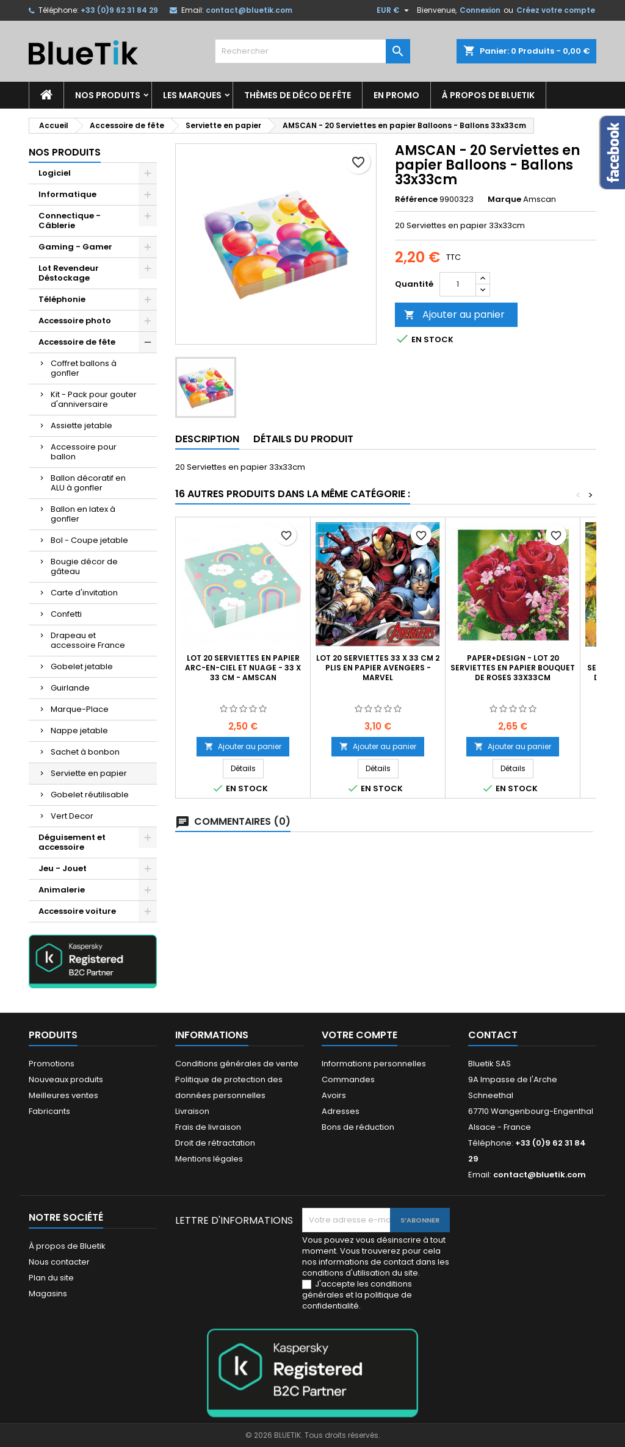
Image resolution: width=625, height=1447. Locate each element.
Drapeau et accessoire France (88, 640)
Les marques (192, 95)
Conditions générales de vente (236, 1063)
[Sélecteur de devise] (394, 10)
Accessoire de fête (76, 342)
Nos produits (107, 95)
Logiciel (54, 173)
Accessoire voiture (77, 911)
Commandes (348, 1079)
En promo (396, 95)
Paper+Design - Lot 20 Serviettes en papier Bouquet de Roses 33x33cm (512, 668)
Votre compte (359, 1035)
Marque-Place (80, 709)
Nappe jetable (79, 730)
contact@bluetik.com (249, 10)
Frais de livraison (208, 1127)
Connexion (480, 10)
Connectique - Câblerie (69, 220)
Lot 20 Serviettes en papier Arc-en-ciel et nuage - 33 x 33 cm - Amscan (243, 668)
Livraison (192, 1111)
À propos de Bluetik (488, 95)
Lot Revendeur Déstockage (68, 273)
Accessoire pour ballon (84, 451)
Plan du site (51, 1278)
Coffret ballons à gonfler (84, 368)
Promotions (51, 1063)
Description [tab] (207, 439)
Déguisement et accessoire (72, 842)
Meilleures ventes (63, 1095)
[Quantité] (457, 284)
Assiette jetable (81, 425)
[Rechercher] (312, 51)
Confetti (66, 614)
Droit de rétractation (215, 1143)
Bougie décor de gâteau (84, 566)
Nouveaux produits (66, 1079)
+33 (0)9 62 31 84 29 (119, 10)
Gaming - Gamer (75, 247)
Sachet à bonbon (85, 752)
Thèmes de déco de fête (297, 95)
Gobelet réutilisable (90, 794)
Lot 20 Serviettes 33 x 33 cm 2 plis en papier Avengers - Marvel (377, 668)
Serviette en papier (89, 773)
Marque (504, 199)
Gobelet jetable (82, 666)
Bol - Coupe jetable (89, 540)
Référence (416, 199)
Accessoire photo (74, 320)
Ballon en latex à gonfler (83, 514)
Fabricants (49, 1111)
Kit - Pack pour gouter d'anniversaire (94, 399)
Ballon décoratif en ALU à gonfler (88, 483)
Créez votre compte (555, 10)
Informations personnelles (374, 1063)
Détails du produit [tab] (303, 439)
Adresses (340, 1111)
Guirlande (70, 688)
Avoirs (334, 1095)
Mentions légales (209, 1159)
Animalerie (61, 890)
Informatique (67, 194)
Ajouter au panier (454, 314)
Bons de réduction (358, 1127)
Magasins (48, 1293)
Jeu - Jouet (62, 868)
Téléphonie (61, 299)
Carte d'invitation (84, 592)
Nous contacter (59, 1262)
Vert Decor (72, 816)
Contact (493, 1035)
